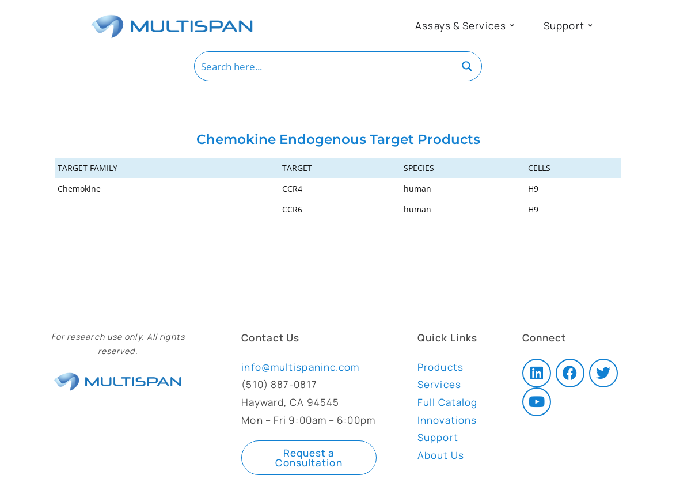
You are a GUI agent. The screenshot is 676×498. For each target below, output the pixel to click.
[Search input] (324, 66)
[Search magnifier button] (467, 66)
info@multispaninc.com (300, 367)
